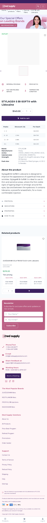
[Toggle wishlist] (45, 35)
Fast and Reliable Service (12, 90)
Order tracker (6, 443)
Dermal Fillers (19, 10)
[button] (23, 111)
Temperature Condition (34, 90)
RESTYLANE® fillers (9, 397)
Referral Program (13, 84)
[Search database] (38, 6)
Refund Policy (7, 469)
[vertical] (43, 6)
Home (4, 10)
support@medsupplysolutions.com (18, 363)
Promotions (6, 438)
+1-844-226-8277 (12, 347)
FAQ (3, 479)
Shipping (5, 474)
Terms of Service (8, 460)
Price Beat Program (9, 429)
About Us (5, 419)
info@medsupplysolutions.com (16, 356)
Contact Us (6, 455)
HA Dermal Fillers (26, 10)
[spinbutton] (27, 111)
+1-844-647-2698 (12, 349)
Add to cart (24, 118)
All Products (6, 424)
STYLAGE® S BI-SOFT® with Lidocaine (37, 10)
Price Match (33, 84)
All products (11, 10)
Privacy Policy (7, 465)
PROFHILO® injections (10, 402)
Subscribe (11, 326)
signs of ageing (8, 185)
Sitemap (5, 484)
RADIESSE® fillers (8, 407)
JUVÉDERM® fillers (9, 393)
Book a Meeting (13, 376)
